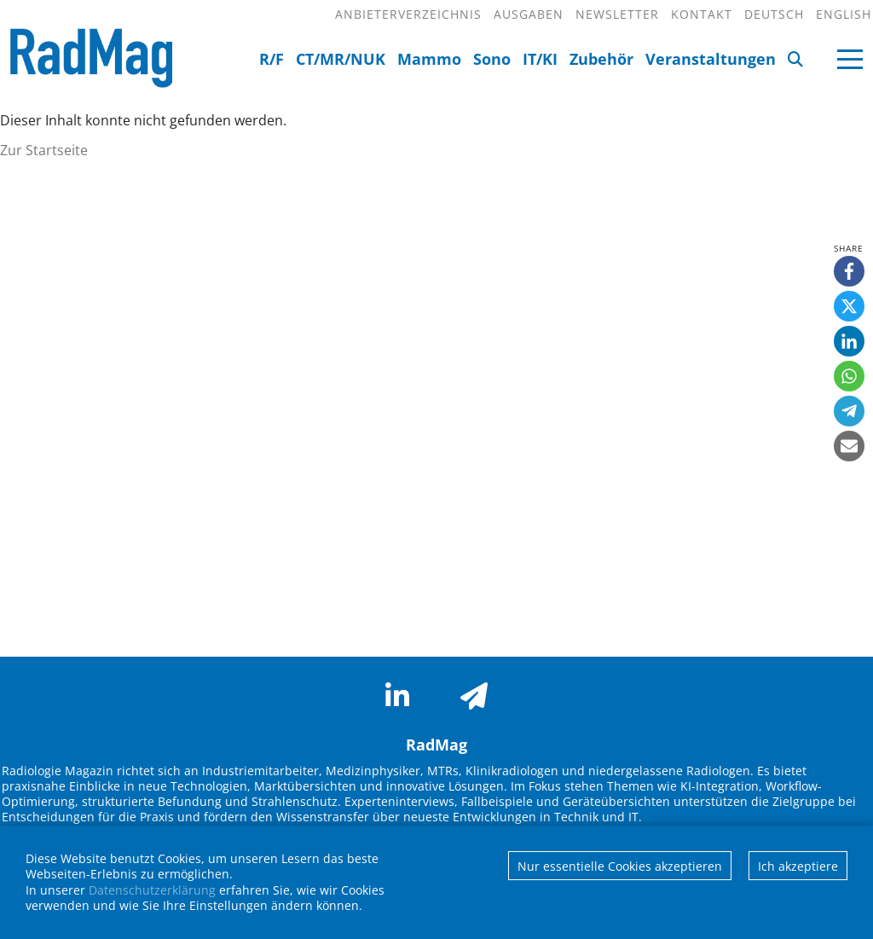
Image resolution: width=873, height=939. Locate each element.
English (843, 14)
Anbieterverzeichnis (408, 14)
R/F (271, 58)
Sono (492, 58)
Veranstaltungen (710, 58)
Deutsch (774, 14)
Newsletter (617, 14)
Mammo (429, 58)
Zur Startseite (44, 150)
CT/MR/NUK (340, 58)
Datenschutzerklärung (152, 890)
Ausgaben (529, 14)
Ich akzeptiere (798, 866)
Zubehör (601, 58)
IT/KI (540, 58)
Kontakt (701, 14)
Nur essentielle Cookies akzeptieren (619, 866)
